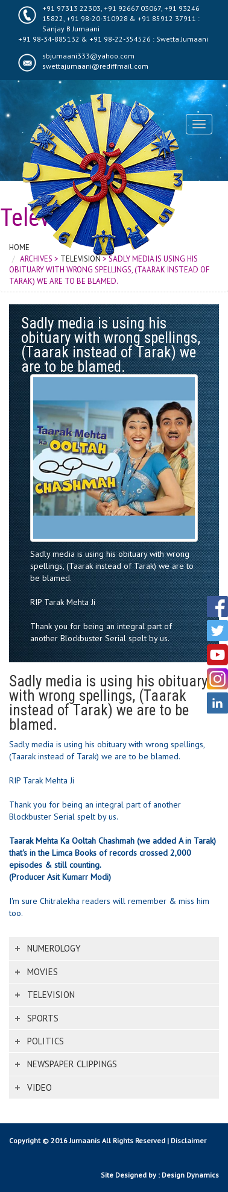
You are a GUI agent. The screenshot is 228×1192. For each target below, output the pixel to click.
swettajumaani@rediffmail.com (95, 66)
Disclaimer (188, 1140)
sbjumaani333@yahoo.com (88, 55)
